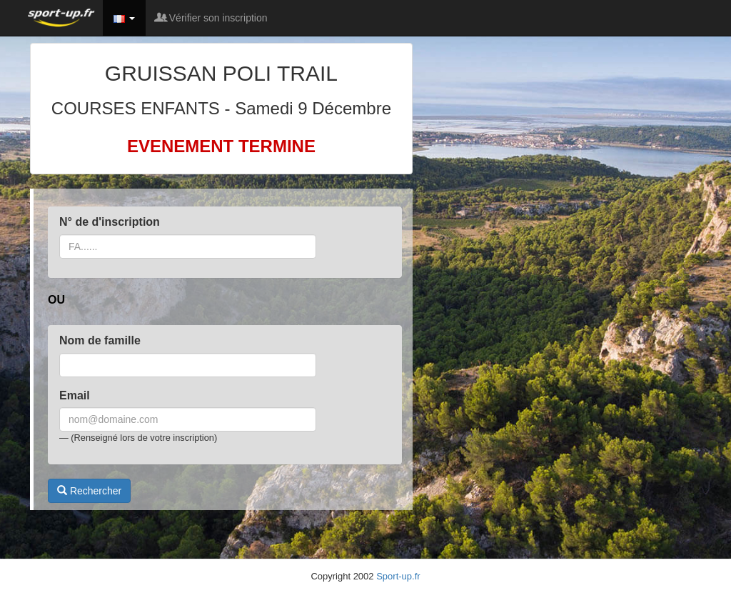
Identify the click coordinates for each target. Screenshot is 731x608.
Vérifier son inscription (212, 18)
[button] (124, 18)
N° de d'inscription (109, 222)
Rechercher (89, 491)
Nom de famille (100, 340)
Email (74, 395)
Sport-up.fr (398, 576)
